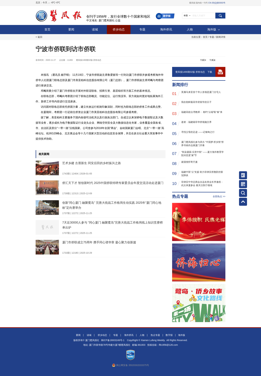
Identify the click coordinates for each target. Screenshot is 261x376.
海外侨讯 (166, 29)
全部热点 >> (219, 196)
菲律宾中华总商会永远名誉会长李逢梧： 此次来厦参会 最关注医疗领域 (197, 184)
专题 (142, 29)
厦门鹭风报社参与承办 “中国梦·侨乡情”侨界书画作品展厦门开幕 (198, 144)
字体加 (203, 60)
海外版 (213, 29)
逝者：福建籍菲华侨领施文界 (192, 123)
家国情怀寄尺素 (185, 163)
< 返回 (39, 37)
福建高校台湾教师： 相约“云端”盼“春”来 (197, 113)
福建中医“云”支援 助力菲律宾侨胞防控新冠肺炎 (197, 174)
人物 (190, 29)
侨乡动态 (119, 29)
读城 (95, 29)
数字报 (169, 335)
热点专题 (155, 335)
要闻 (71, 29)
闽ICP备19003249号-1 (112, 340)
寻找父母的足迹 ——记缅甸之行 (193, 133)
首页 (47, 29)
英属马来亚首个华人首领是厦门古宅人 (196, 93)
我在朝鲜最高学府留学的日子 (192, 103)
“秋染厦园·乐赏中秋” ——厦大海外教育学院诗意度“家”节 (198, 154)
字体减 (212, 60)
